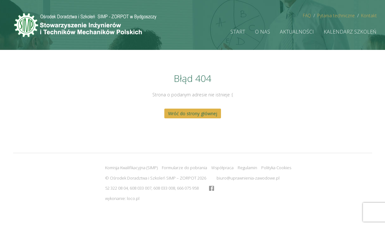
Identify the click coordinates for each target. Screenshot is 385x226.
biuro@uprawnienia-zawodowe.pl (248, 178)
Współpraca (222, 167)
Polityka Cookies (276, 167)
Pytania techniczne (336, 16)
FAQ (307, 16)
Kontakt (369, 16)
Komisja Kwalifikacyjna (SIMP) (131, 167)
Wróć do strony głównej (192, 113)
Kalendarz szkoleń (350, 31)
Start (237, 31)
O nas (262, 31)
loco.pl (133, 198)
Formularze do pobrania (184, 167)
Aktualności (297, 31)
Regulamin (247, 167)
